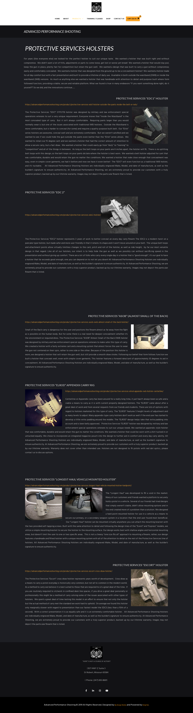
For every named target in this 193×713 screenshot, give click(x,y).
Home (57, 18)
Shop (108, 18)
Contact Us (119, 18)
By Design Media (119, 705)
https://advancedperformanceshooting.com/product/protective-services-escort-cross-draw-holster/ (73, 571)
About (66, 18)
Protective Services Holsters (73, 48)
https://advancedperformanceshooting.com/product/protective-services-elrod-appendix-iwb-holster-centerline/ (80, 391)
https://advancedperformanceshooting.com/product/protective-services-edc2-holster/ (67, 215)
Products (76, 18)
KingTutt (148, 705)
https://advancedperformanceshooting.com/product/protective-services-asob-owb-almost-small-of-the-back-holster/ (82, 322)
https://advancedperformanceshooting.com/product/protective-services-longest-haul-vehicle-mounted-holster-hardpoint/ (84, 485)
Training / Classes (95, 18)
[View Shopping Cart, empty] (133, 19)
